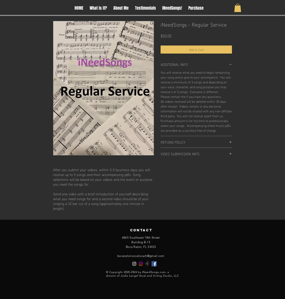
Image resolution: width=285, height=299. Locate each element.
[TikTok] (147, 263)
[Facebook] (154, 263)
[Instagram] (134, 263)
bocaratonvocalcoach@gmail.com (140, 256)
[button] (237, 8)
